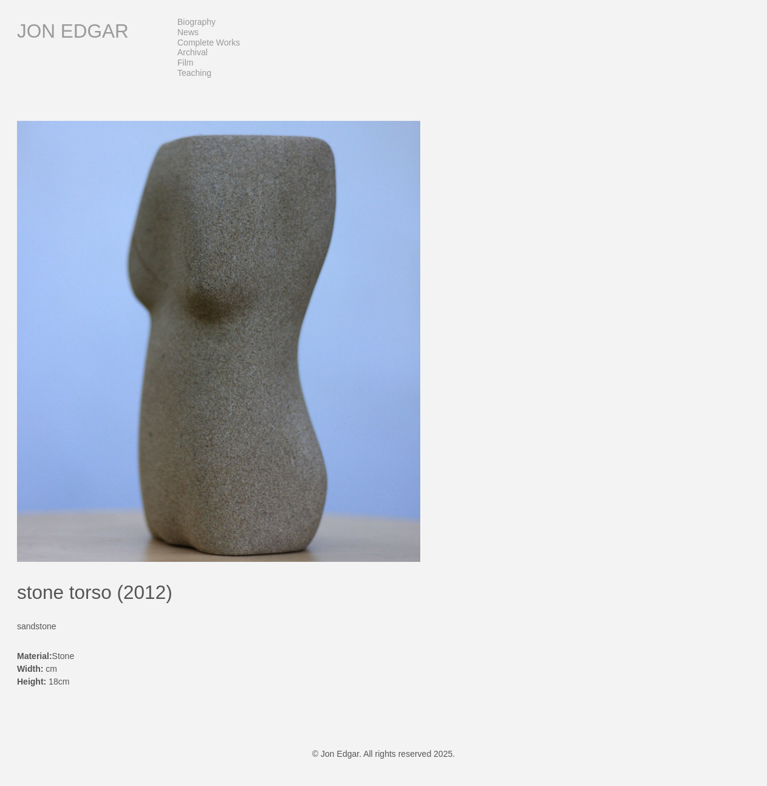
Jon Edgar (73, 31)
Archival (192, 52)
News (188, 32)
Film (185, 62)
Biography (196, 22)
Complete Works (208, 42)
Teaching (194, 73)
